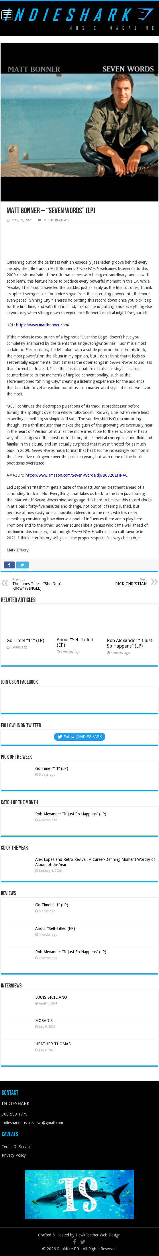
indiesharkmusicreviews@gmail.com (32, 1122)
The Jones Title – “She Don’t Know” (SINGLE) (41, 584)
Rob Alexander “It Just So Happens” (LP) (129, 643)
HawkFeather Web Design (98, 1235)
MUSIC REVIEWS (56, 220)
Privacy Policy (14, 1155)
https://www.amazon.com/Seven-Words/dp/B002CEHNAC (76, 475)
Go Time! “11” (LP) (25, 640)
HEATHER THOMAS (53, 1044)
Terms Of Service (16, 1146)
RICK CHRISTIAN (117, 582)
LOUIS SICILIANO (51, 997)
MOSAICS (44, 1020)
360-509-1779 (15, 1114)
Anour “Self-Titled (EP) (55, 928)
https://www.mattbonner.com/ (42, 325)
